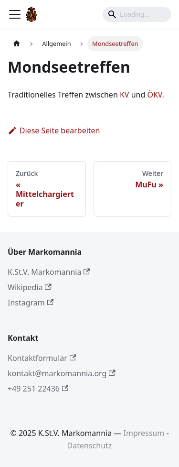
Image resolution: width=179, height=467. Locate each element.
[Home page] (17, 43)
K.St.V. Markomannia (49, 272)
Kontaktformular (42, 358)
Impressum (144, 433)
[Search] (137, 14)
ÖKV (154, 94)
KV (124, 94)
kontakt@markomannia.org (62, 373)
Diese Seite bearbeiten (54, 130)
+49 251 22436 (38, 388)
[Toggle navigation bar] (15, 14)
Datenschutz (89, 445)
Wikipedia (30, 287)
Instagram (30, 302)
